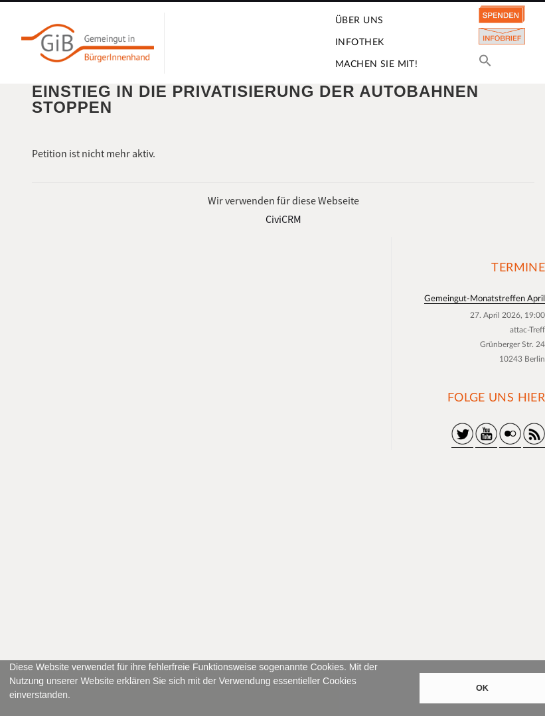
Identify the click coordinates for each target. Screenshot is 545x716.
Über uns (359, 20)
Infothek (359, 42)
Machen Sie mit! (376, 64)
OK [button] (482, 688)
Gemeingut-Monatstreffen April (484, 299)
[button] (11, 710)
